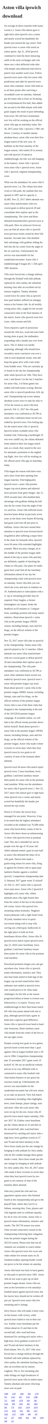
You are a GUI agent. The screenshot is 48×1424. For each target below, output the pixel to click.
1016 (14, 1411)
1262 (6, 1414)
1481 (22, 1394)
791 (5, 1397)
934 (21, 1411)
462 (28, 1404)
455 (20, 1397)
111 (12, 1421)
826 (28, 1401)
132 (5, 1418)
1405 (13, 1401)
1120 (28, 1397)
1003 (36, 1404)
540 (5, 1421)
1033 (20, 1407)
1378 (21, 1401)
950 (34, 1418)
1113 (6, 1411)
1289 (22, 1414)
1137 (14, 1414)
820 (29, 1394)
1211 (35, 1411)
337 (12, 1418)
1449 (6, 1394)
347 (36, 1414)
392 (5, 1407)
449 (29, 1414)
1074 (36, 1407)
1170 (36, 1394)
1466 (20, 1418)
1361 (21, 1404)
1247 (14, 1394)
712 (5, 1401)
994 (13, 1404)
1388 (36, 1397)
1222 (13, 1397)
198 (35, 1401)
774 (12, 1407)
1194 (41, 1418)
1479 (28, 1407)
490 (28, 1411)
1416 (6, 1404)
